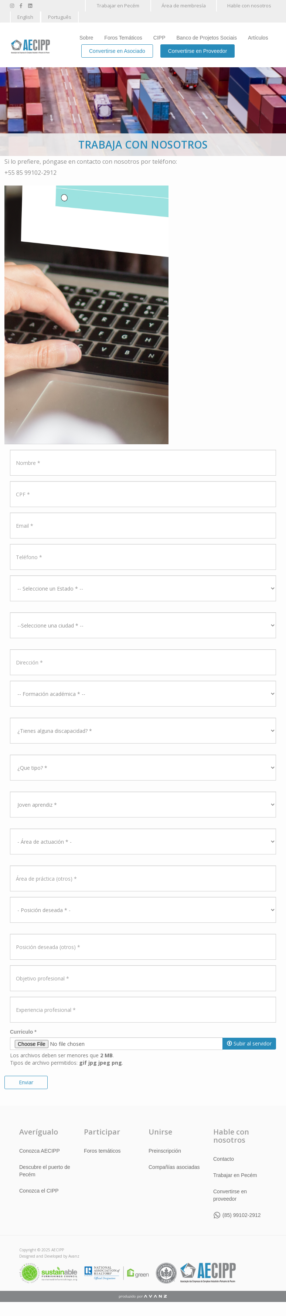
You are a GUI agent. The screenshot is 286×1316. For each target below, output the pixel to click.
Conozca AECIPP (39, 1151)
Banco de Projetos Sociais (207, 38)
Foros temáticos (102, 1151)
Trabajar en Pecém (118, 5)
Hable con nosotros (249, 5)
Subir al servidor (249, 1043)
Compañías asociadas (174, 1167)
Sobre (86, 38)
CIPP (159, 38)
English (25, 17)
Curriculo (23, 1032)
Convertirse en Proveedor (197, 51)
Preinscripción (165, 1151)
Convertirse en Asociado (117, 51)
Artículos (258, 38)
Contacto (223, 1159)
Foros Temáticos (123, 38)
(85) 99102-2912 (241, 1215)
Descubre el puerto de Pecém (44, 1170)
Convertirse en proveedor (230, 1195)
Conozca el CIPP (39, 1191)
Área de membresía (183, 5)
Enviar (26, 1082)
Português (59, 17)
